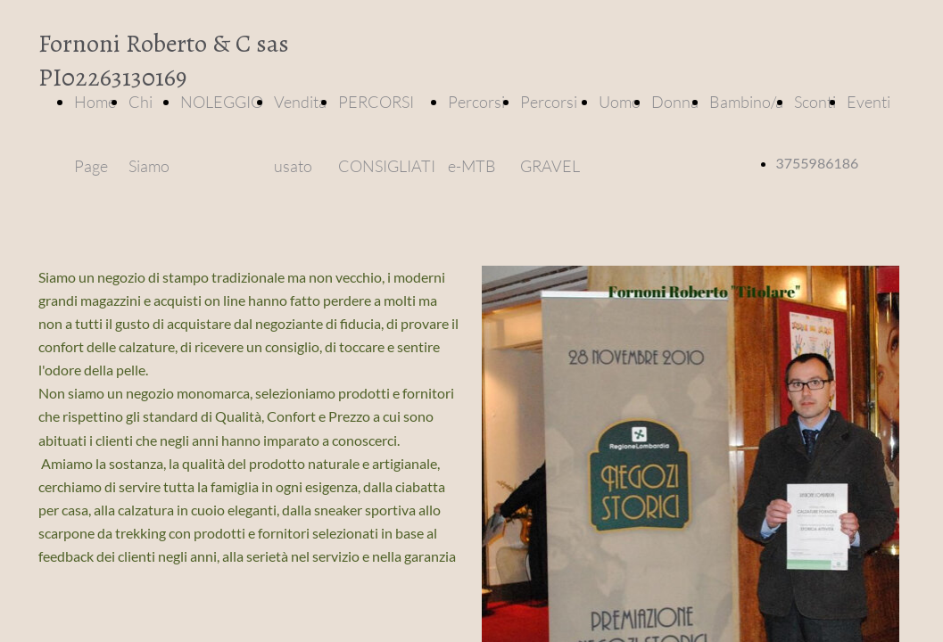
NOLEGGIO (221, 101)
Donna (675, 101)
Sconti (815, 101)
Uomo (620, 101)
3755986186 (817, 162)
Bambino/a (746, 101)
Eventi (868, 101)
